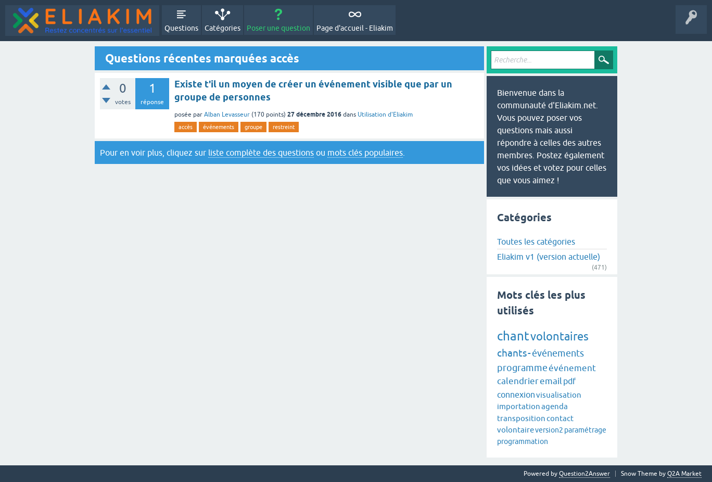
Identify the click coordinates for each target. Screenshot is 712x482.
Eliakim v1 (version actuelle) (548, 256)
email (551, 381)
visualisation (558, 394)
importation (518, 406)
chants (512, 353)
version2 (549, 430)
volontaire (515, 429)
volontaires (559, 336)
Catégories (222, 28)
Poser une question (278, 28)
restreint (284, 127)
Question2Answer (584, 473)
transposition (521, 418)
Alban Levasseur (227, 114)
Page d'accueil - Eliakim (354, 28)
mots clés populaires (365, 152)
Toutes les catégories (536, 241)
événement (572, 368)
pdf (569, 381)
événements (218, 127)
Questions (181, 28)
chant (513, 336)
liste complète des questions (261, 152)
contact (560, 418)
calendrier (518, 381)
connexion (516, 394)
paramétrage (585, 430)
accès (186, 127)
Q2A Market (684, 473)
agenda (554, 406)
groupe (253, 127)
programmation (522, 441)
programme (522, 367)
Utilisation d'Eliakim (385, 114)
